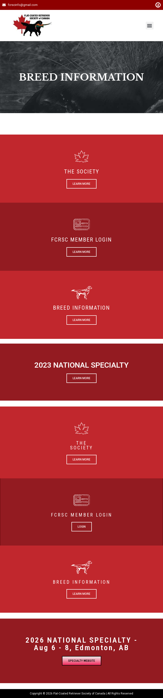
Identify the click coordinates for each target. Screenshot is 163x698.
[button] (150, 25)
